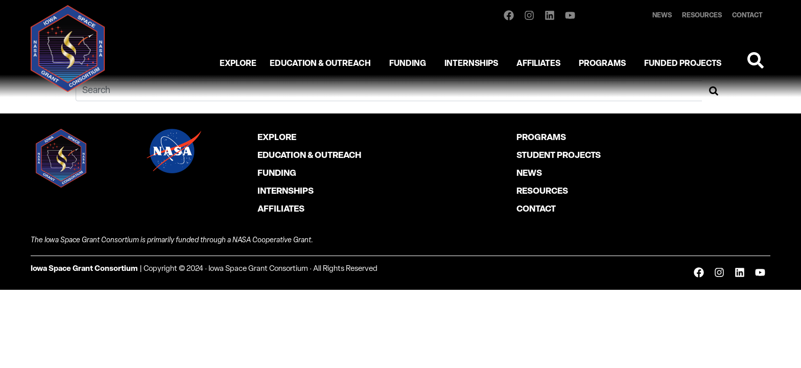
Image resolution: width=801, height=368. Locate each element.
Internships (471, 64)
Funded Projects (682, 64)
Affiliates (538, 64)
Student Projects (558, 155)
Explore (238, 64)
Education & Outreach (320, 64)
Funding (407, 64)
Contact (747, 15)
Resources (702, 15)
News (662, 15)
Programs (602, 64)
